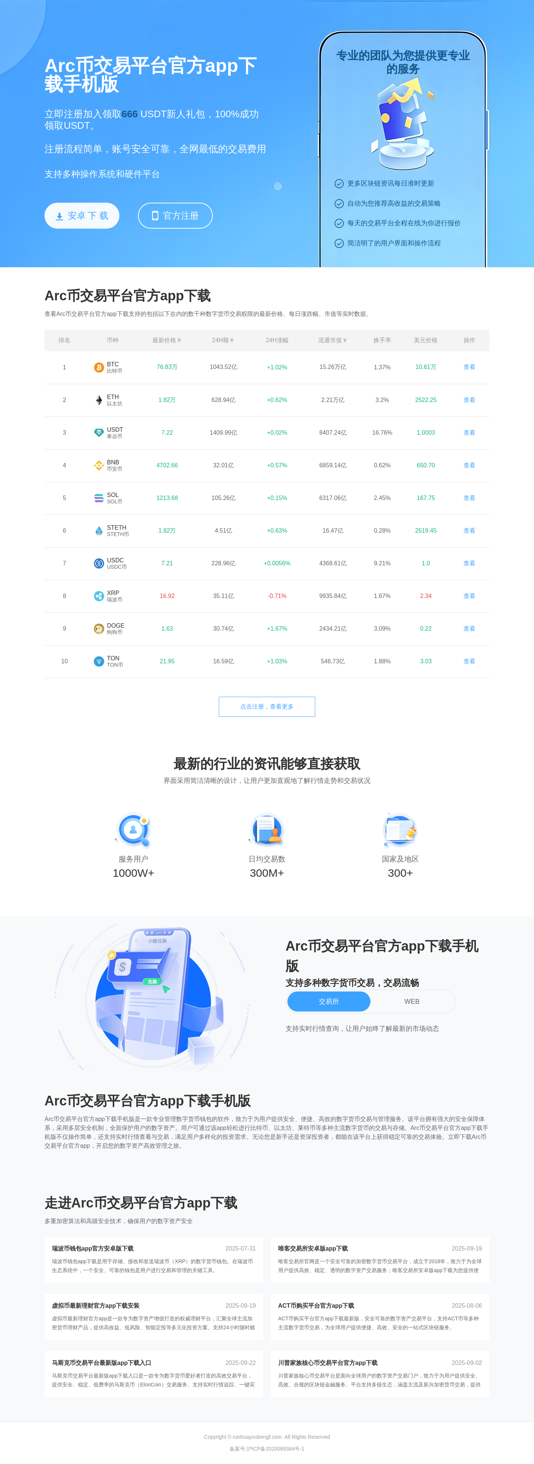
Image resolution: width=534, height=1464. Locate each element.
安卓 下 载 (82, 215)
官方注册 (175, 215)
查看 (469, 367)
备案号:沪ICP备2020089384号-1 (267, 1449)
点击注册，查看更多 (267, 706)
